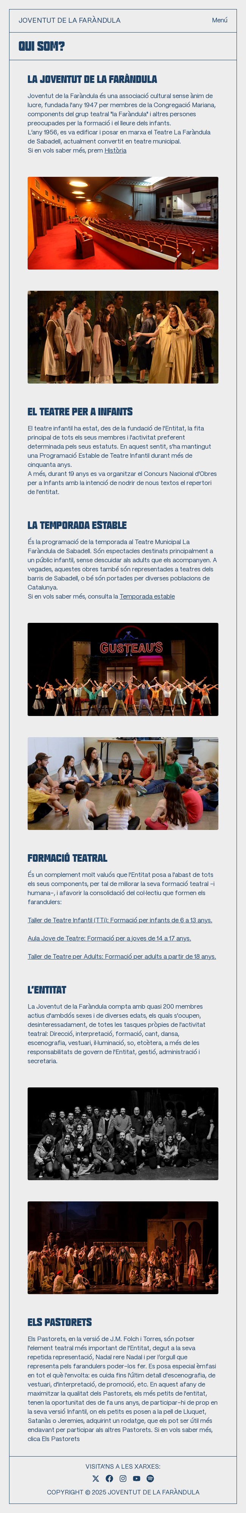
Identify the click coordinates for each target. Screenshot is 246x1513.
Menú (219, 20)
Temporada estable (147, 597)
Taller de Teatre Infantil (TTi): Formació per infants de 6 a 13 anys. (120, 920)
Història (115, 151)
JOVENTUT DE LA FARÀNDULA (70, 20)
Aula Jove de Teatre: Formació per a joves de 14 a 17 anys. (109, 939)
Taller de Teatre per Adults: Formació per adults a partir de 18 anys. (122, 957)
